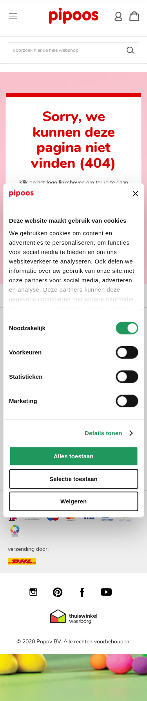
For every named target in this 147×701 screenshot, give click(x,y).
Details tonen (103, 433)
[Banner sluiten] (135, 193)
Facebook (85, 592)
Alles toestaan (74, 456)
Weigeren (73, 501)
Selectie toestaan (73, 479)
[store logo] (73, 16)
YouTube (110, 592)
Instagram (37, 592)
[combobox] (73, 50)
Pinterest (61, 592)
